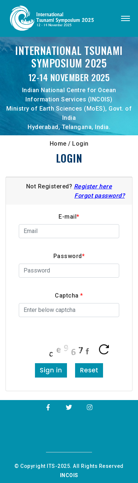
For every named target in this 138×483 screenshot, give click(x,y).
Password (69, 256)
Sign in (51, 370)
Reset (89, 370)
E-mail (69, 216)
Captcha (69, 295)
